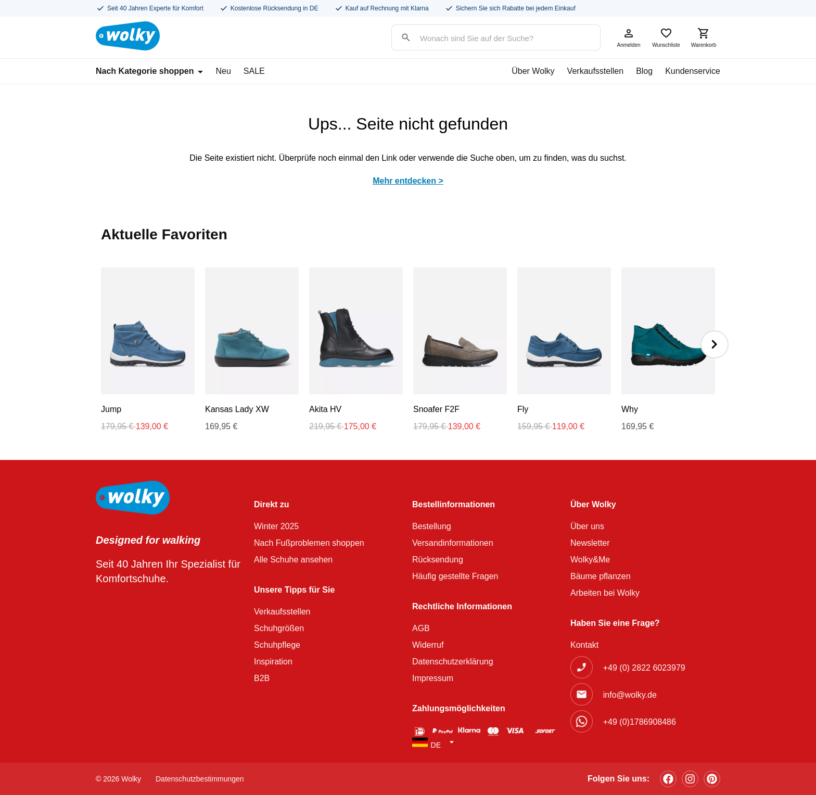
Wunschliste (666, 37)
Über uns (587, 526)
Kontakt (584, 644)
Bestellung (431, 526)
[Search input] (485, 38)
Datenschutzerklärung (452, 661)
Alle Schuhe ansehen (293, 559)
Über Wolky (533, 71)
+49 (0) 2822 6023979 (644, 667)
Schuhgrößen (279, 628)
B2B (262, 678)
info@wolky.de (630, 694)
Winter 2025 (276, 526)
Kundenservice (692, 71)
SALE (254, 71)
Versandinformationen (452, 542)
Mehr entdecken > (408, 180)
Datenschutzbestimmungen (200, 779)
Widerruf (427, 644)
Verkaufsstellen (595, 71)
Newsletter (590, 542)
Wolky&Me (590, 559)
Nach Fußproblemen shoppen (309, 542)
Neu (223, 71)
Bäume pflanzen (600, 576)
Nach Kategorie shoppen (149, 71)
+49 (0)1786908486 (639, 721)
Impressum (432, 678)
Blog (644, 71)
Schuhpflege (277, 644)
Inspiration (273, 661)
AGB (421, 628)
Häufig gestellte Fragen (455, 576)
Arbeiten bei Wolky (605, 592)
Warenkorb (703, 37)
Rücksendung (437, 559)
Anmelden (628, 37)
